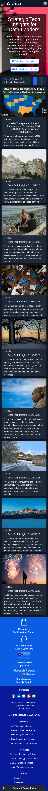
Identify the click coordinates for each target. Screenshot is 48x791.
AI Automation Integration (22, 726)
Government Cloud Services (24, 743)
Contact (17, 778)
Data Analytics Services (22, 735)
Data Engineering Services (23, 739)
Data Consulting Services (21, 763)
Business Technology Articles (23, 754)
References (19, 782)
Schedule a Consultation (24, 61)
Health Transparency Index (22, 767)
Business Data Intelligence (23, 730)
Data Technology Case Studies (24, 758)
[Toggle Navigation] (45, 4)
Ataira (6, 79)
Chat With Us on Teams (24, 69)
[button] (3, 788)
